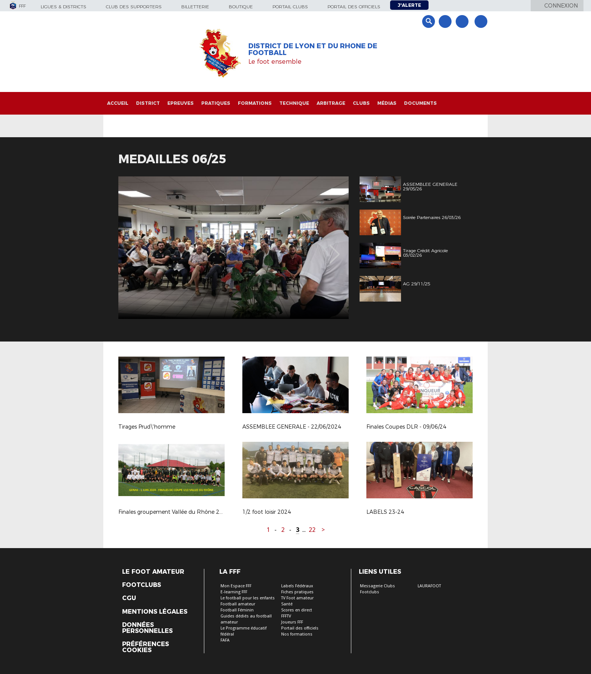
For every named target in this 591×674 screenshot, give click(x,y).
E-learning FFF (233, 592)
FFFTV (286, 616)
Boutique (241, 7)
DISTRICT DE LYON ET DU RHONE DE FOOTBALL (312, 49)
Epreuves (180, 103)
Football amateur (237, 604)
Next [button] (334, 248)
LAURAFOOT (429, 586)
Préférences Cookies (145, 647)
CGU (129, 598)
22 (312, 529)
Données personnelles (147, 628)
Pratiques (215, 103)
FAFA (225, 640)
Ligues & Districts (63, 7)
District (148, 103)
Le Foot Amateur (153, 572)
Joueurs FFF (292, 622)
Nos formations (296, 634)
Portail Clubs (290, 7)
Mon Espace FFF (235, 586)
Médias (387, 103)
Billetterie (195, 7)
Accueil (118, 103)
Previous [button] (131, 248)
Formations (255, 103)
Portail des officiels (354, 7)
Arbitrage (331, 103)
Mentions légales (154, 612)
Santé (286, 604)
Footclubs (141, 585)
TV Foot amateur (297, 598)
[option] (233, 247)
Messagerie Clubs (377, 586)
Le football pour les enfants (247, 598)
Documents (420, 103)
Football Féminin (237, 610)
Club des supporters (134, 7)
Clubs (361, 103)
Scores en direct (296, 610)
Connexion (561, 5)
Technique (294, 103)
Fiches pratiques (297, 592)
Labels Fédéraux (297, 586)
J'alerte (409, 5)
